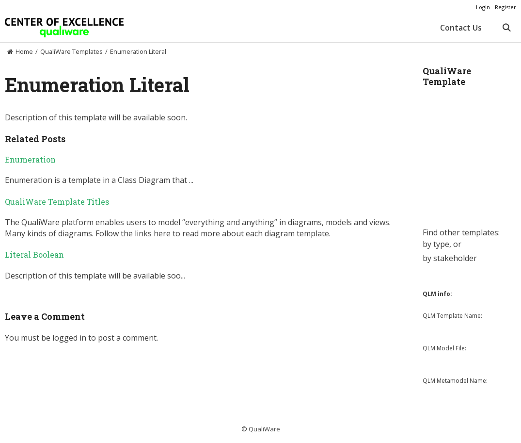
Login (483, 7)
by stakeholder (450, 258)
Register (505, 7)
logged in (69, 337)
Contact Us (461, 27)
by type (436, 244)
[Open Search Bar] (506, 27)
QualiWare (264, 429)
